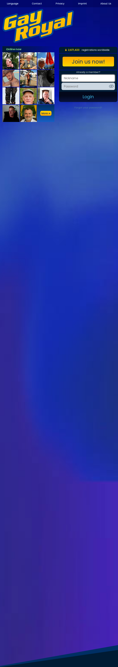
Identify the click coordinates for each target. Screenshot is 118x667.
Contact (37, 3)
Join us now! (88, 61)
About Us (105, 3)
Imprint (82, 3)
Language (12, 3)
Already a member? (88, 72)
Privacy (60, 3)
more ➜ (45, 113)
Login (88, 97)
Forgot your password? (88, 107)
